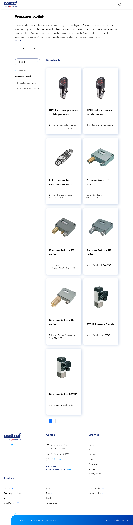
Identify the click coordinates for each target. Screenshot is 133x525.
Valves (6, 498)
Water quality (95, 493)
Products (92, 455)
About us (92, 450)
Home (91, 445)
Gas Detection (10, 503)
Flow (48, 493)
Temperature (51, 503)
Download (93, 464)
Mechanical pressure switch (28, 88)
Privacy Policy (95, 474)
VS (126, 521)
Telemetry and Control (13, 493)
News (91, 459)
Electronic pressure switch (27, 83)
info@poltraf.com (58, 459)
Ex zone (49, 488)
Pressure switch (30, 49)
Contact (92, 469)
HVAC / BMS (95, 488)
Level (48, 498)
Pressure (18, 49)
